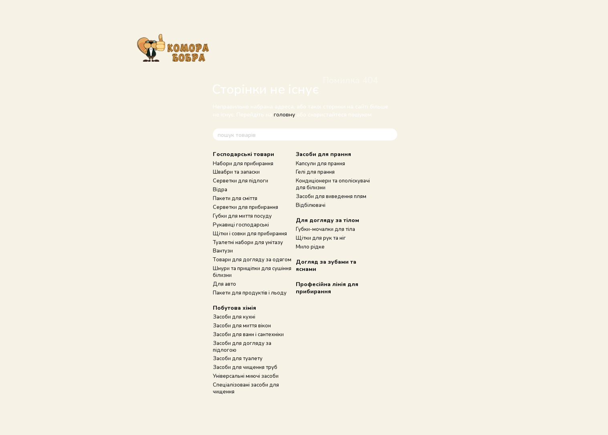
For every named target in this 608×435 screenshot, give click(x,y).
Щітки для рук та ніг (321, 238)
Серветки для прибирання (245, 207)
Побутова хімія (234, 307)
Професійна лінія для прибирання (327, 288)
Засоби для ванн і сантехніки (248, 334)
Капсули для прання (320, 163)
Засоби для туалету (238, 358)
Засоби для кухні (234, 316)
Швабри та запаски (236, 171)
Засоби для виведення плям (331, 196)
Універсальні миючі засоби (246, 376)
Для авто (224, 284)
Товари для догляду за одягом (252, 259)
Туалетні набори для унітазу (248, 242)
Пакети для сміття (235, 198)
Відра (220, 189)
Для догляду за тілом (327, 219)
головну (284, 114)
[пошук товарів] (390, 134)
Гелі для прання (315, 171)
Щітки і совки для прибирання (250, 233)
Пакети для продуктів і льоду (250, 292)
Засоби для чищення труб (245, 367)
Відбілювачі (310, 205)
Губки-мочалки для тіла (325, 229)
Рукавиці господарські (241, 224)
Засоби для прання (323, 153)
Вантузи (223, 250)
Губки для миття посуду (242, 215)
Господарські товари (243, 153)
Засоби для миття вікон (242, 325)
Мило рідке (310, 246)
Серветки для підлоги (240, 180)
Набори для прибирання (243, 163)
